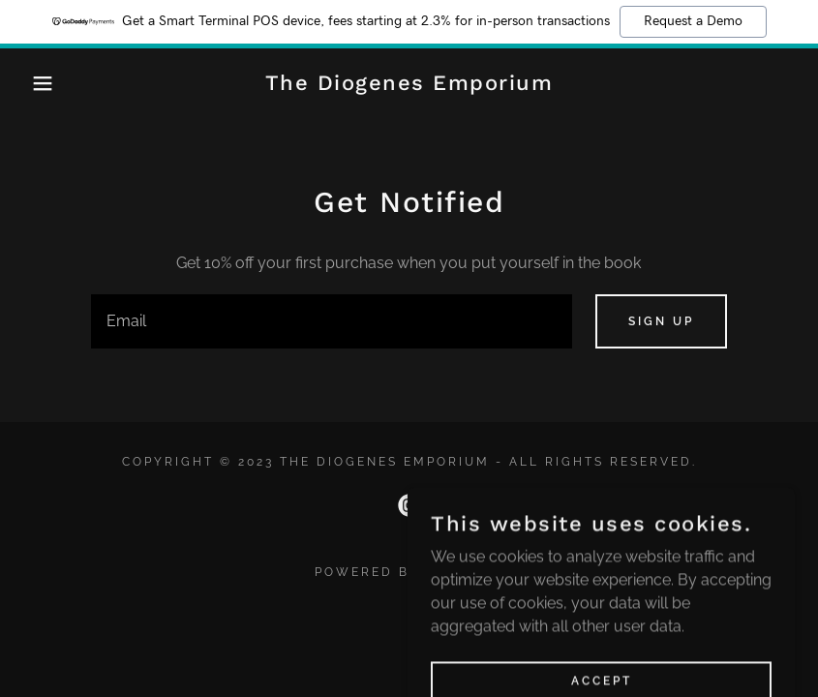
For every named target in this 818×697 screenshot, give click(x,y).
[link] (409, 85)
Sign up (661, 321)
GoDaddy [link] (465, 572)
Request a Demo (693, 21)
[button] (41, 83)
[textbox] (331, 321)
